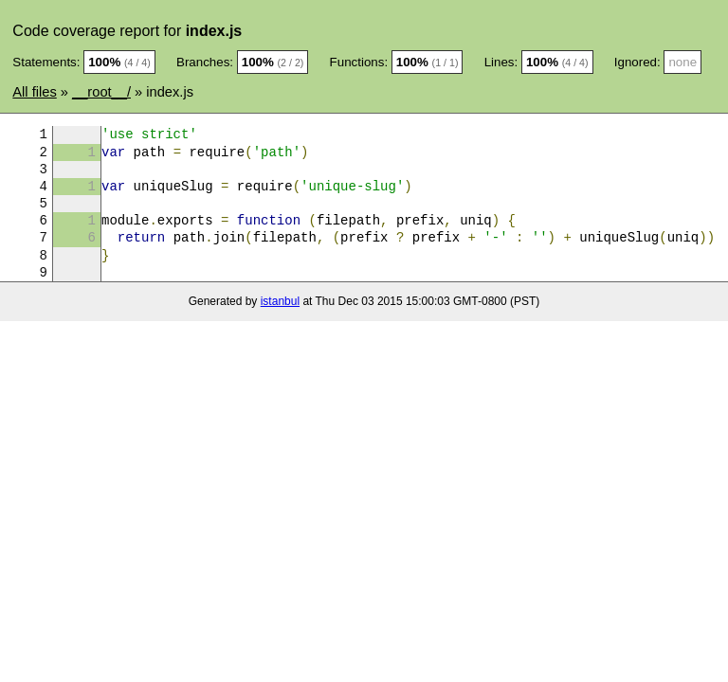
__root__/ (101, 91)
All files (34, 91)
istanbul (280, 301)
